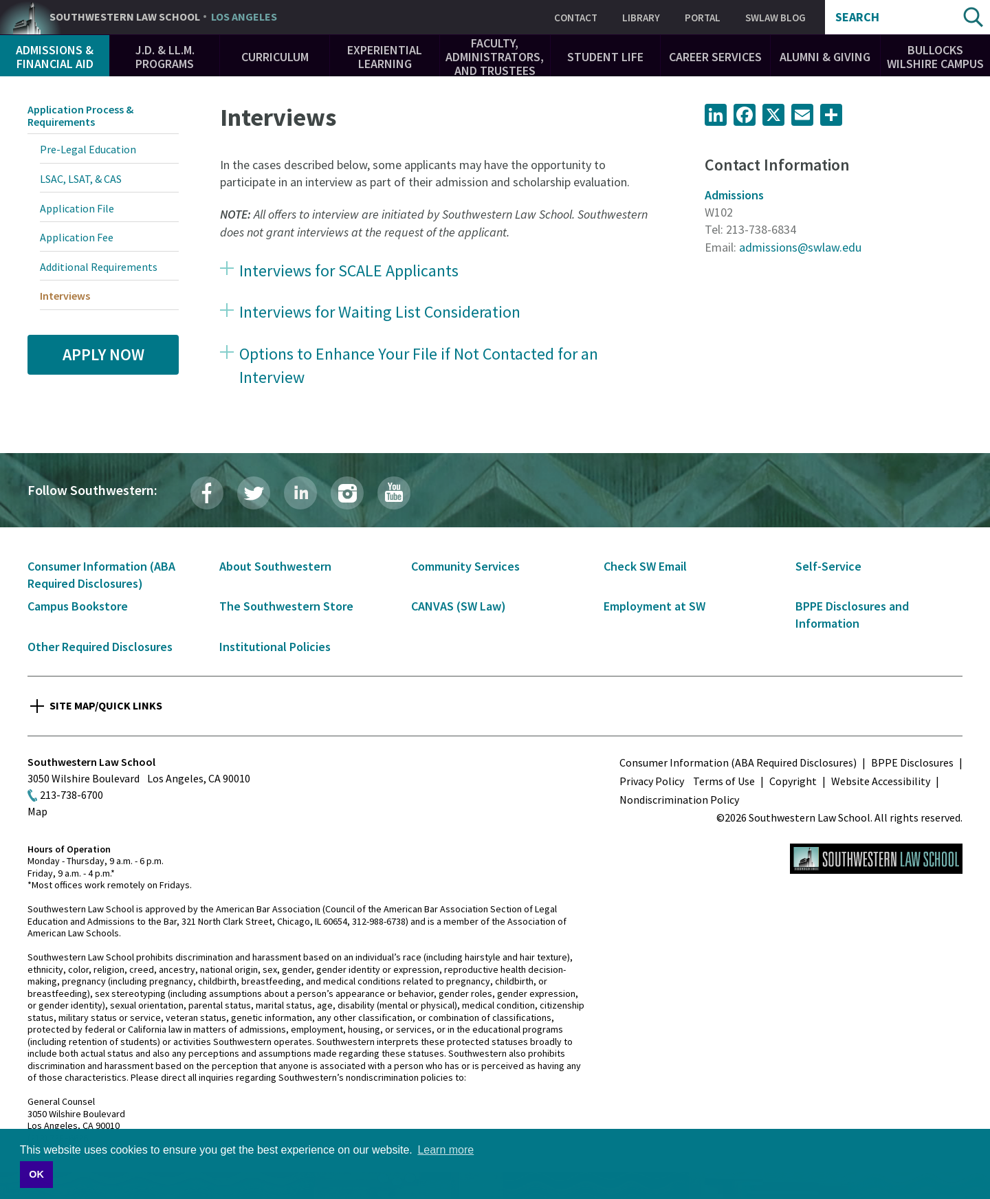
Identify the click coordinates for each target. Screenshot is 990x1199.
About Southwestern (275, 566)
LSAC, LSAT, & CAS (81, 179)
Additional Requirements (98, 267)
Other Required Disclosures (100, 646)
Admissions (734, 195)
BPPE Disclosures (912, 762)
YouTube (393, 492)
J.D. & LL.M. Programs (165, 57)
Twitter (253, 492)
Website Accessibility (880, 781)
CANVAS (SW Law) (458, 606)
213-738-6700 (71, 795)
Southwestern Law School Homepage (876, 858)
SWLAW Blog (775, 17)
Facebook (206, 492)
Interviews (65, 295)
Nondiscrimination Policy (679, 799)
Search (857, 17)
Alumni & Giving (825, 57)
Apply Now (103, 354)
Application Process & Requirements (80, 115)
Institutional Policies (275, 646)
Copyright (793, 781)
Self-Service (828, 566)
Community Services (465, 566)
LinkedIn (300, 492)
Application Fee (76, 237)
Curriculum (275, 57)
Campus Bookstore (78, 606)
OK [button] (36, 1174)
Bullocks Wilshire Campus (935, 57)
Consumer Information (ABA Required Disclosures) (738, 762)
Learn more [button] (445, 1150)
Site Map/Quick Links (106, 705)
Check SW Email (645, 566)
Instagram (347, 492)
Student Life (605, 57)
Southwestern (163, 17)
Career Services (715, 57)
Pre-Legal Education (88, 149)
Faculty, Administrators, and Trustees (495, 56)
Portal (702, 17)
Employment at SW (654, 606)
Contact (575, 17)
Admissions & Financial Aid (55, 57)
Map (37, 811)
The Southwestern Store (286, 606)
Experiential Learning (384, 57)
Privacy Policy (651, 781)
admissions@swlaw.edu (800, 247)
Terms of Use (724, 781)
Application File (77, 208)
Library (641, 17)
